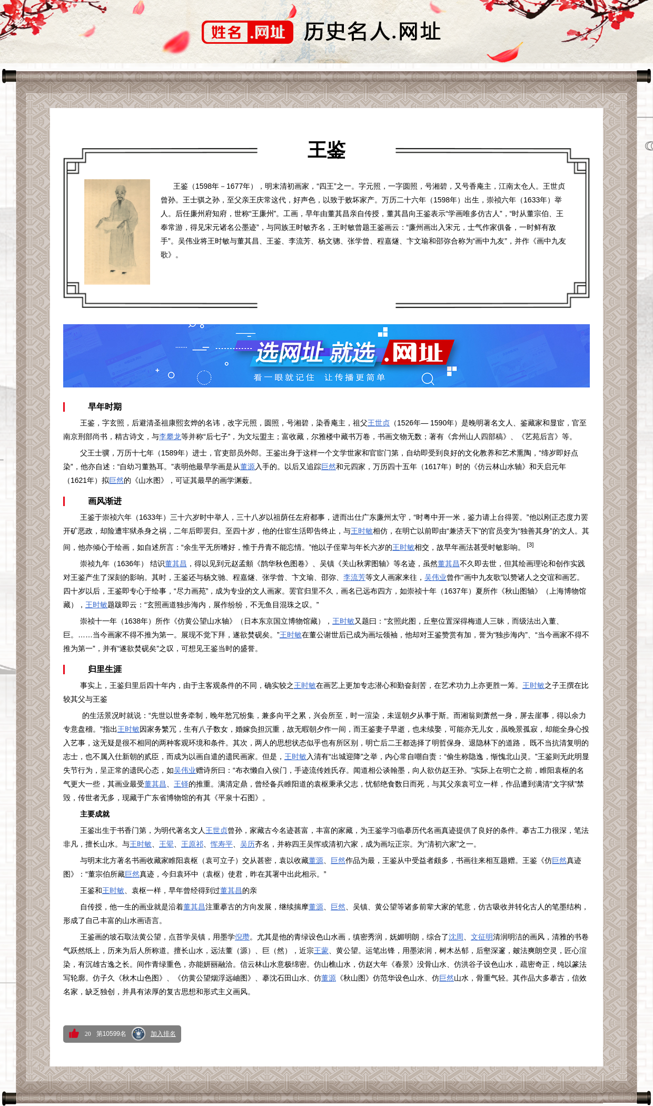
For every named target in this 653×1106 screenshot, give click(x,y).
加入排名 (163, 1033)
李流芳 (354, 577)
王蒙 (321, 950)
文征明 (482, 937)
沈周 (456, 937)
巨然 (328, 466)
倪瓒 (242, 937)
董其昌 (176, 563)
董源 (247, 466)
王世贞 (379, 423)
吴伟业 (435, 577)
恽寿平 (222, 844)
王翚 (166, 844)
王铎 (181, 784)
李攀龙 (170, 436)
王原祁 (192, 844)
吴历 (247, 844)
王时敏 (362, 531)
